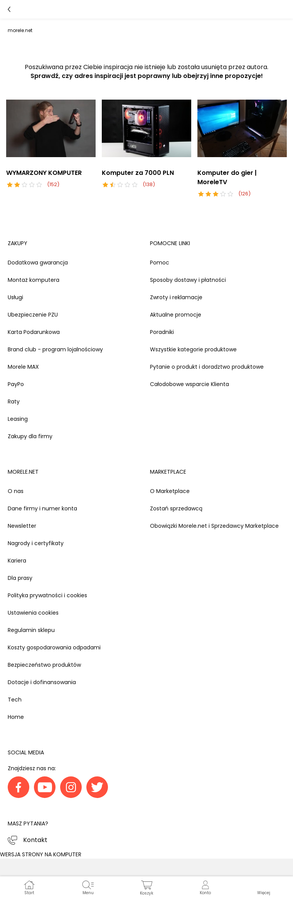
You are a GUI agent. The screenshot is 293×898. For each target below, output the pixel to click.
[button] (263, 887)
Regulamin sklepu (31, 630)
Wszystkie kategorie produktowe (193, 349)
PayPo (16, 384)
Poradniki (162, 332)
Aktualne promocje (175, 315)
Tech (15, 699)
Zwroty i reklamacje (176, 297)
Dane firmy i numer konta (42, 508)
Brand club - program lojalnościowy (55, 349)
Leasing (18, 419)
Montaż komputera (33, 280)
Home (16, 717)
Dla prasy (20, 578)
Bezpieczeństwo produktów (44, 665)
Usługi (15, 297)
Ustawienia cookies (33, 613)
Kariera (17, 560)
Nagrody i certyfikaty (36, 543)
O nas (16, 491)
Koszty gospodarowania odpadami (54, 647)
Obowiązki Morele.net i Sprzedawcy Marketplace (214, 526)
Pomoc (159, 262)
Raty (14, 401)
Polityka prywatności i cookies (47, 595)
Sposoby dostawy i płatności (188, 280)
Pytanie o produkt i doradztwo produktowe (207, 367)
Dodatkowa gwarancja (38, 262)
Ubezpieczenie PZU (33, 315)
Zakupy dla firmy (30, 436)
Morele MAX (23, 367)
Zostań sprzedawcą (176, 508)
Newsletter (22, 526)
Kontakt (35, 839)
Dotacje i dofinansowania (42, 682)
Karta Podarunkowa (34, 332)
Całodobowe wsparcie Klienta (189, 384)
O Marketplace (170, 491)
